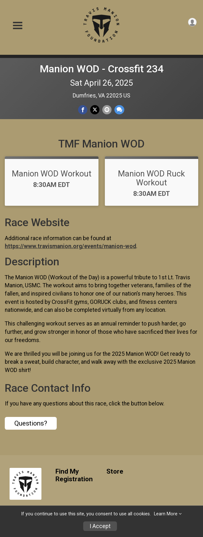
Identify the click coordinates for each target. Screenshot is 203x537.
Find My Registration (74, 475)
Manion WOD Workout (51, 173)
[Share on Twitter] (94, 109)
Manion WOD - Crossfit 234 (101, 69)
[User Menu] (192, 22)
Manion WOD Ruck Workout (151, 178)
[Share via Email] (107, 109)
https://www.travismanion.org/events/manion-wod (70, 246)
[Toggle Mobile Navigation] (17, 25)
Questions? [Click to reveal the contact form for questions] (30, 423)
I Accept (100, 526)
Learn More (166, 514)
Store (114, 471)
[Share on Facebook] (82, 109)
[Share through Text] (119, 109)
